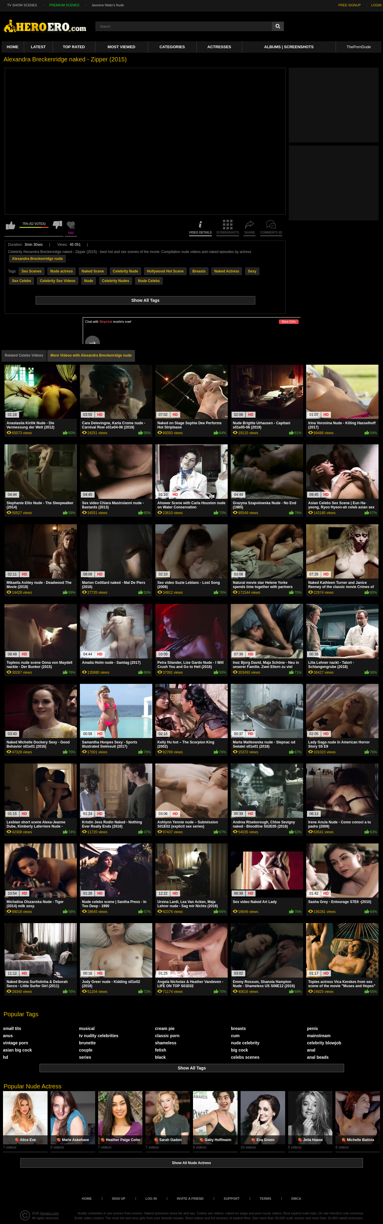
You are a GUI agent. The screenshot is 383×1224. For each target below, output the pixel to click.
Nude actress (61, 271)
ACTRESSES (219, 47)
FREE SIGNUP (349, 5)
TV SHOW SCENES (22, 5)
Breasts (199, 271)
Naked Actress (226, 271)
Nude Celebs (149, 281)
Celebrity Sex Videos (57, 281)
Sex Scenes (32, 271)
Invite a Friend (190, 1198)
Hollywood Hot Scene (165, 271)
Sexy (252, 271)
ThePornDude (358, 47)
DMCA (296, 1198)
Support (232, 1198)
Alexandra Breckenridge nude (37, 259)
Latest (38, 47)
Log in (151, 1198)
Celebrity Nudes (115, 281)
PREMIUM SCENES (64, 5)
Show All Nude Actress (191, 1163)
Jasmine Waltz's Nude (108, 5)
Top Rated (74, 47)
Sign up (118, 1198)
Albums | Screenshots (289, 47)
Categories (172, 47)
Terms (265, 1198)
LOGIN (376, 5)
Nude (88, 281)
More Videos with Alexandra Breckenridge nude (91, 355)
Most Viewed (121, 47)
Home (12, 47)
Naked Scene (93, 271)
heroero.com (49, 1213)
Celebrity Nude (125, 271)
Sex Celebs (21, 281)
